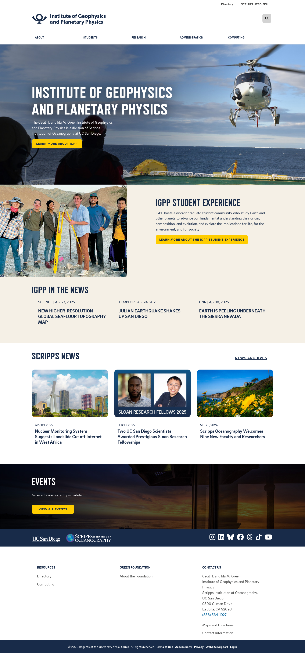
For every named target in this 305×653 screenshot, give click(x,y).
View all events (53, 509)
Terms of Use (164, 647)
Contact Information (217, 632)
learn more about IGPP (57, 144)
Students (90, 38)
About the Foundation (136, 576)
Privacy (199, 647)
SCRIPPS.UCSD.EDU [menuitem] (254, 4)
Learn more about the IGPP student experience (201, 239)
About (40, 38)
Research (139, 38)
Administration (192, 38)
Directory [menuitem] (227, 4)
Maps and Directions (218, 625)
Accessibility (183, 647)
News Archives (251, 357)
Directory (44, 576)
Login (233, 647)
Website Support (217, 647)
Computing (237, 38)
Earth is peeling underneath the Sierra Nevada (232, 313)
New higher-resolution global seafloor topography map (72, 316)
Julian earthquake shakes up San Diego (149, 313)
